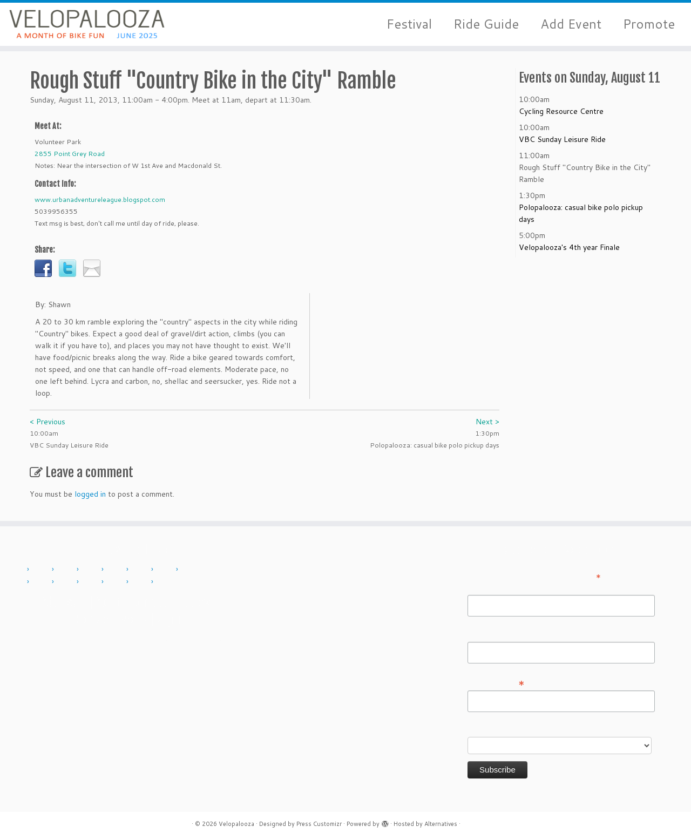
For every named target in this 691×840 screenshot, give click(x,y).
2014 (141, 569)
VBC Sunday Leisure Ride (562, 139)
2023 (141, 582)
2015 (166, 569)
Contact (148, 602)
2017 (42, 582)
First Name (486, 587)
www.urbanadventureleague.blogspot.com (100, 199)
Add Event (570, 24)
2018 (66, 582)
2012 (91, 569)
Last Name (486, 634)
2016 (191, 569)
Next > (487, 421)
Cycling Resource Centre (561, 111)
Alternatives (440, 823)
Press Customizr (319, 823)
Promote (649, 24)
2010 (42, 569)
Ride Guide (486, 24)
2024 (166, 582)
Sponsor (91, 619)
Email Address (496, 682)
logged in (90, 494)
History (193, 602)
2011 (66, 569)
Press (133, 619)
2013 (116, 569)
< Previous (47, 421)
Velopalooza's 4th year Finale (569, 247)
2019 (91, 582)
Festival (409, 24)
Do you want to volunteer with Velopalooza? (544, 729)
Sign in (172, 619)
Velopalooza (236, 823)
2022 (116, 582)
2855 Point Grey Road (70, 153)
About (108, 602)
